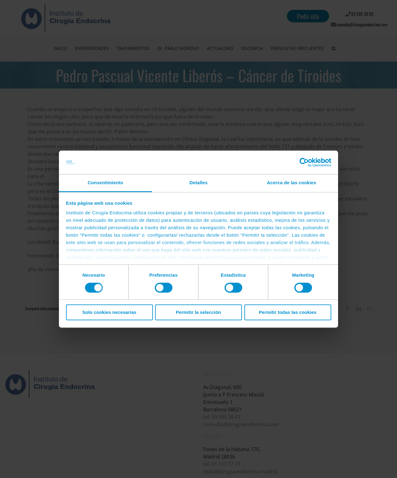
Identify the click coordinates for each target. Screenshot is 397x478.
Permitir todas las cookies (288, 312)
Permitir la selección (198, 312)
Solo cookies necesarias (109, 312)
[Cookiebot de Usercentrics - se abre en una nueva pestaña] (304, 162)
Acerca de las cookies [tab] (291, 182)
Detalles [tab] (198, 182)
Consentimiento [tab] (105, 182)
